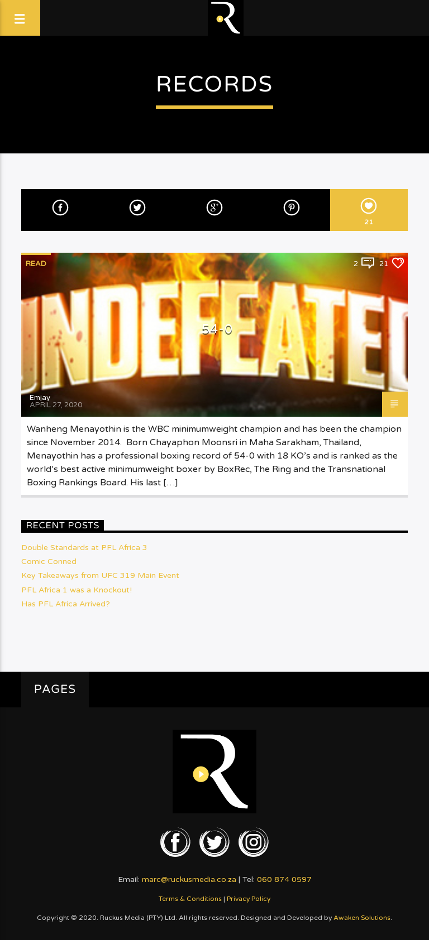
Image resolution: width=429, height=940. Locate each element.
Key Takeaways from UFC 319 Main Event (100, 575)
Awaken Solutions (361, 918)
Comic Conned (49, 561)
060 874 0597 (284, 879)
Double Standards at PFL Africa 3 (84, 547)
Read (36, 263)
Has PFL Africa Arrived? (65, 604)
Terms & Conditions (190, 899)
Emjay (40, 397)
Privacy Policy (248, 899)
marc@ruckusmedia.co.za (189, 879)
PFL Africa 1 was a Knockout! (76, 590)
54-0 (217, 328)
